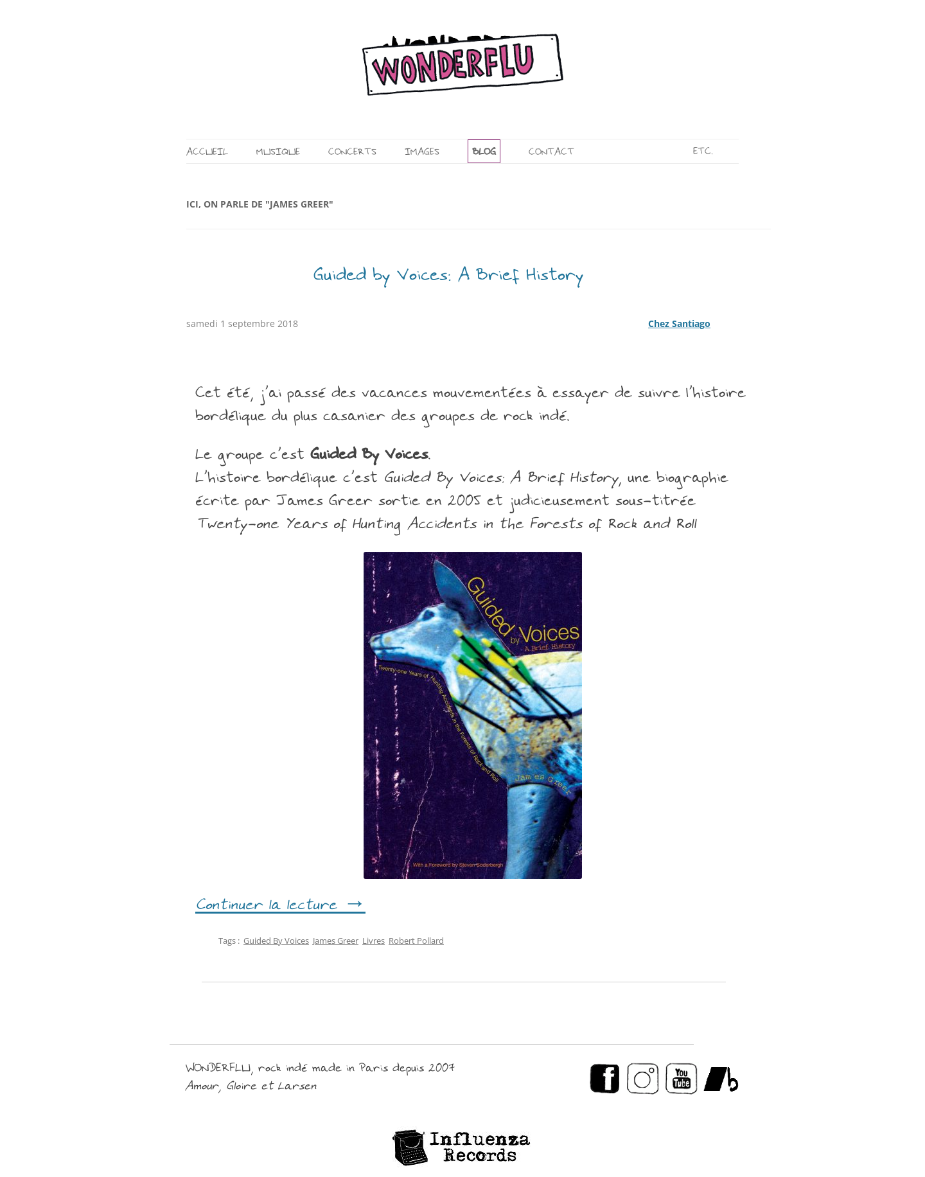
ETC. (703, 152)
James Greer (335, 940)
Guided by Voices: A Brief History (448, 276)
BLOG (484, 152)
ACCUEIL (207, 152)
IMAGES (422, 152)
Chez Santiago (679, 323)
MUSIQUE (278, 152)
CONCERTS (352, 152)
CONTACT (551, 152)
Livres (373, 940)
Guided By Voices (276, 940)
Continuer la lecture (280, 906)
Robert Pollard (416, 940)
